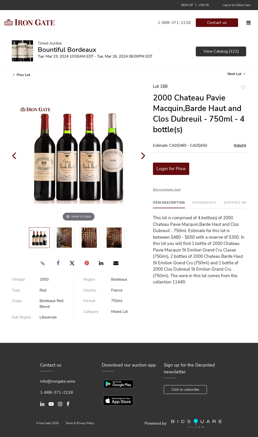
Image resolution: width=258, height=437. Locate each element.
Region (89, 279)
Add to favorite (243, 87)
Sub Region (21, 317)
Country (89, 290)
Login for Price (171, 169)
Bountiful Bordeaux (67, 49)
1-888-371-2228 (174, 22)
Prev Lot (21, 74)
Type (16, 290)
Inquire (240, 145)
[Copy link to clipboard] (43, 263)
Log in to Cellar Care (236, 5)
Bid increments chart (167, 190)
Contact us (217, 22)
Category (91, 311)
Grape (17, 300)
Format (89, 300)
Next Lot (236, 74)
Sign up (187, 5)
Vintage (18, 279)
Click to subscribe (185, 389)
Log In (204, 5)
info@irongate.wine (57, 381)
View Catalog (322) (221, 51)
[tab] (169, 204)
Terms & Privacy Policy (80, 423)
